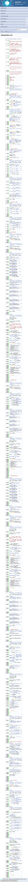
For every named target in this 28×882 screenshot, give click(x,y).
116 (6, 279)
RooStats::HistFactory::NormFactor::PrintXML (15, 178)
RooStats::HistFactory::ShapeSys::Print (15, 394)
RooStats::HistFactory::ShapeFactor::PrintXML (15, 717)
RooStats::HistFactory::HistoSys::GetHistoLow (15, 235)
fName (17, 165)
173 (6, 392)
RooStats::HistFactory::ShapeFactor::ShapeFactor (15, 631)
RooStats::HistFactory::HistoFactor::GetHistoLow (15, 507)
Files (14, 24)
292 (6, 630)
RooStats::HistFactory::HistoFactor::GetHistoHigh (15, 517)
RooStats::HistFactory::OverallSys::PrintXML (15, 218)
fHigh (10, 171)
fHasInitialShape (14, 725)
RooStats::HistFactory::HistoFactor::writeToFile (15, 528)
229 (6, 505)
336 (6, 715)
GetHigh (13, 188)
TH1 (10, 233)
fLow (10, 169)
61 (6, 159)
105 (6, 252)
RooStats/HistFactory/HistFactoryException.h (15, 90)
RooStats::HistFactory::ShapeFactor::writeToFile (15, 675)
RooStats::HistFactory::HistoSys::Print (15, 254)
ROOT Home (4, 8)
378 (6, 806)
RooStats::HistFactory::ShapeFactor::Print (15, 642)
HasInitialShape (13, 683)
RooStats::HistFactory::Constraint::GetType (15, 111)
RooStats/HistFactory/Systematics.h (15, 86)
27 (6, 94)
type (20, 97)
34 (6, 109)
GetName (13, 183)
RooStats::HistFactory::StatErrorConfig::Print (15, 744)
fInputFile (12, 661)
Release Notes (4, 26)
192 (6, 437)
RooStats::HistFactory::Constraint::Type (15, 110)
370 (6, 790)
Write (17, 345)
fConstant (15, 665)
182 (6, 409)
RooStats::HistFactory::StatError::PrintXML (15, 808)
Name (10, 114)
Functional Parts (5, 16)
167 (6, 382)
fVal (10, 167)
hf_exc (17, 121)
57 (6, 149)
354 (6, 757)
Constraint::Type (14, 97)
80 (6, 203)
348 (6, 742)
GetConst (14, 194)
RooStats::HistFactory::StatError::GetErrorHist (15, 783)
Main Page (3, 10)
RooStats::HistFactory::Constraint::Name (15, 96)
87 (6, 216)
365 (6, 781)
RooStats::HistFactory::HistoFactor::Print (15, 479)
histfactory (7, 31)
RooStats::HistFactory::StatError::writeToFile (15, 839)
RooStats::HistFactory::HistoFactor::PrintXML (15, 593)
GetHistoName (14, 731)
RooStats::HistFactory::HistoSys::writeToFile (15, 316)
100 (6, 242)
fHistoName (16, 650)
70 (6, 177)
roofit (2, 31)
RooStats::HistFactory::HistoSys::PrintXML (15, 281)
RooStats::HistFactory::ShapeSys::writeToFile (15, 439)
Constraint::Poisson (14, 104)
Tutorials (3, 13)
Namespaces (14, 19)
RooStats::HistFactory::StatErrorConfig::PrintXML (15, 759)
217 (6, 477)
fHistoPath (12, 658)
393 (6, 837)
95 (6, 233)
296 (6, 641)
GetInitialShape (13, 686)
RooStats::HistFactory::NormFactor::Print (15, 161)
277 (6, 591)
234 (6, 515)
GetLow (13, 191)
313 (6, 673)
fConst (13, 173)
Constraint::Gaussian (15, 101)
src (11, 31)
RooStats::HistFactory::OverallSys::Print (15, 204)
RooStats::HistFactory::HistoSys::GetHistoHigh (15, 244)
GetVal (13, 185)
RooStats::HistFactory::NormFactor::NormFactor (15, 150)
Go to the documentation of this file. (13, 39)
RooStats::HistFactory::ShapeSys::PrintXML (15, 410)
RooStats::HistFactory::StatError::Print (15, 791)
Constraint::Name (14, 752)
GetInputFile (12, 728)
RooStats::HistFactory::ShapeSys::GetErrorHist (15, 384)
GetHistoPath (14, 734)
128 (6, 314)
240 (6, 526)
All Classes (14, 21)
